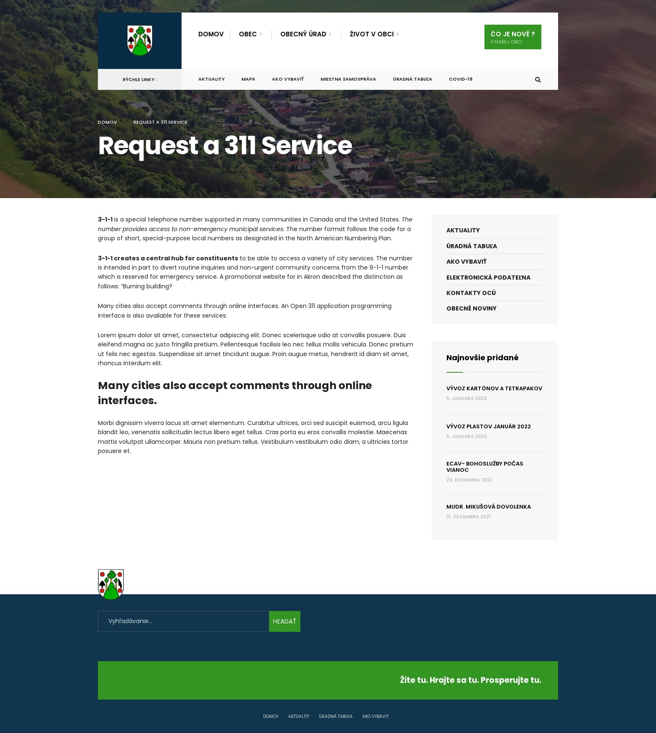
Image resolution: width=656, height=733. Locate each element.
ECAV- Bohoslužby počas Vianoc (484, 467)
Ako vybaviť (288, 79)
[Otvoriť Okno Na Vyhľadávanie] (538, 79)
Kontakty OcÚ (471, 293)
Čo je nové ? (513, 37)
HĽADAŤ (284, 621)
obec (248, 34)
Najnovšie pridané (482, 357)
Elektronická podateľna (488, 277)
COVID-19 (460, 79)
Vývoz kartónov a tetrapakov (494, 388)
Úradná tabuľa (412, 79)
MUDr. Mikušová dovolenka (488, 507)
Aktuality (211, 79)
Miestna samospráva (348, 79)
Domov (211, 34)
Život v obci (372, 34)
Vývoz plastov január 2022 (488, 426)
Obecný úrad (303, 34)
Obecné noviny (471, 308)
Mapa (248, 79)
